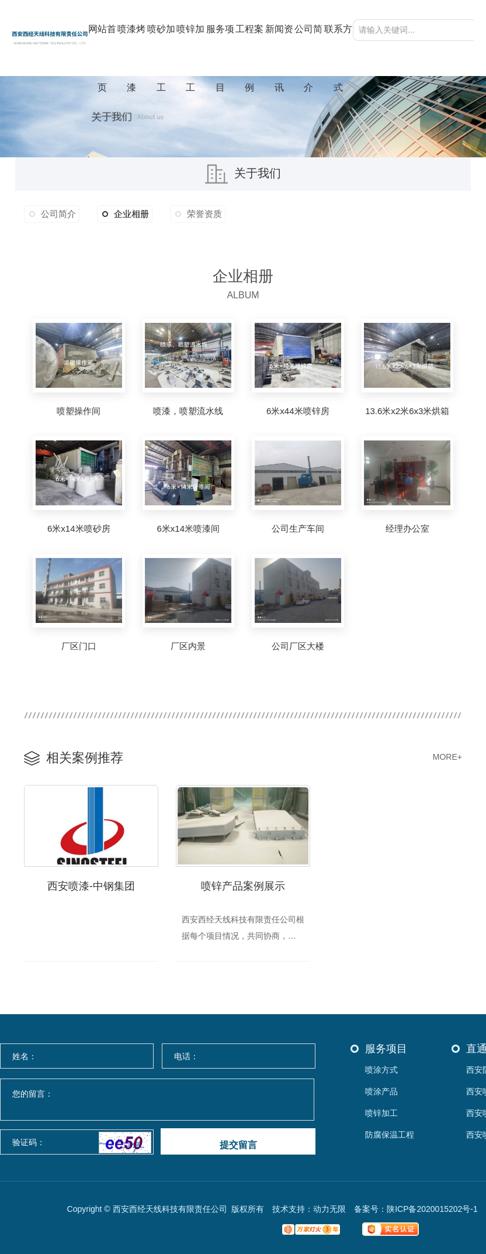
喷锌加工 (190, 50)
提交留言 (238, 1145)
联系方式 (338, 50)
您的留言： (158, 1100)
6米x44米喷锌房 (297, 411)
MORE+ (447, 757)
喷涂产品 (381, 1091)
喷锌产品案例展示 (243, 886)
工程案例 (249, 50)
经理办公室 (407, 528)
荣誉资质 (204, 214)
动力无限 (329, 1209)
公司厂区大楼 (298, 646)
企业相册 (125, 214)
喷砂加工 (161, 50)
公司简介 (308, 50)
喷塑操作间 (78, 411)
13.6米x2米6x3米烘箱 (407, 411)
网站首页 (102, 50)
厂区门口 (78, 646)
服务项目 (220, 50)
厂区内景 (188, 646)
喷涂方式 (381, 1070)
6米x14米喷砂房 (78, 528)
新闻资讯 (279, 50)
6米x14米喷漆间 (188, 528)
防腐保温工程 (389, 1135)
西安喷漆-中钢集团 (91, 886)
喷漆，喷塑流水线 (188, 411)
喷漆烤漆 (131, 50)
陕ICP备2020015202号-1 (432, 1209)
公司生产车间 (298, 528)
